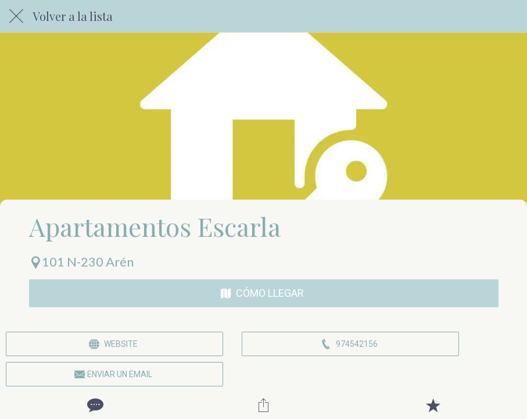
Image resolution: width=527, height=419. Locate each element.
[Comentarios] (94, 405)
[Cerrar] (16, 16)
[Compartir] (263, 405)
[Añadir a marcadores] (433, 405)
